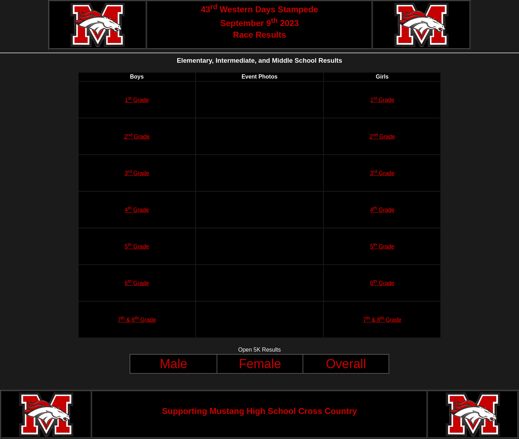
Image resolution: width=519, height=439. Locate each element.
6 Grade (137, 283)
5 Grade (137, 246)
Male (173, 364)
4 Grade (137, 210)
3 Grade (136, 173)
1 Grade (137, 100)
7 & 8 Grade (137, 320)
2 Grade (137, 137)
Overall (346, 364)
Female (260, 364)
